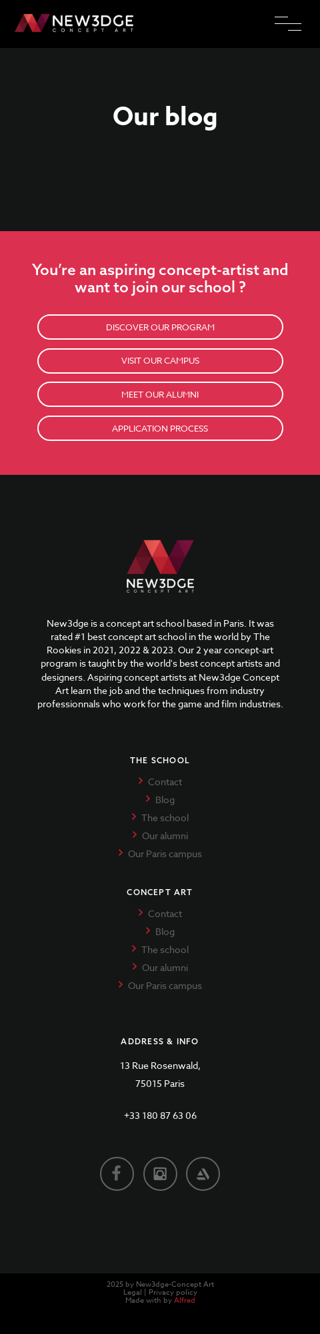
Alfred (184, 1300)
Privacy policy (173, 1292)
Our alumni (165, 835)
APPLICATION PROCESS (160, 428)
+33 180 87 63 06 (160, 1115)
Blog (165, 799)
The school (165, 817)
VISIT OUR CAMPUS (160, 360)
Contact (165, 781)
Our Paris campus (165, 853)
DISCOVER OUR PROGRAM (160, 327)
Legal (132, 1292)
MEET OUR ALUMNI (160, 394)
